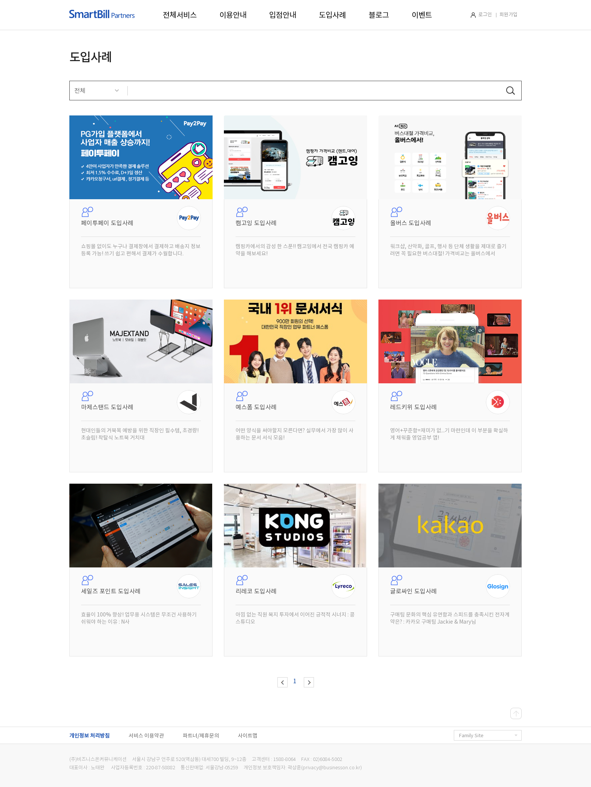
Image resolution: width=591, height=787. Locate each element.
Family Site (488, 735)
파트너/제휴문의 (201, 735)
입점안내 (282, 15)
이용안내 (233, 15)
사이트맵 (247, 735)
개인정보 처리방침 (89, 735)
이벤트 (422, 15)
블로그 (379, 15)
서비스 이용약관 (146, 735)
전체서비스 (180, 15)
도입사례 (332, 15)
